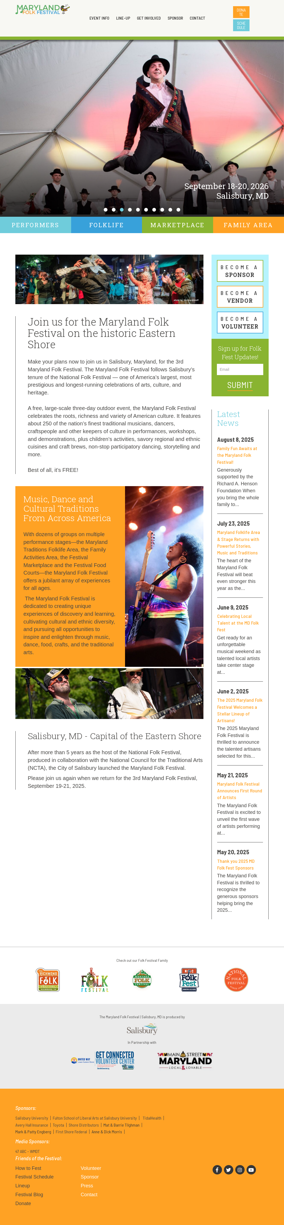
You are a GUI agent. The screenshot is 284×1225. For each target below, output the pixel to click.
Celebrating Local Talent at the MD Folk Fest (238, 622)
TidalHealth (152, 1117)
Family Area (248, 225)
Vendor (240, 296)
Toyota (58, 1124)
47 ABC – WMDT (27, 1151)
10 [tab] (178, 210)
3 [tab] (121, 210)
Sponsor (175, 18)
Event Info (99, 18)
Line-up (123, 18)
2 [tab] (113, 210)
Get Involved (149, 18)
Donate (241, 12)
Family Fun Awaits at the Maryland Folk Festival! (237, 455)
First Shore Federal (71, 1131)
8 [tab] (162, 210)
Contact (197, 18)
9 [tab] (170, 210)
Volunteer (240, 322)
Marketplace (177, 225)
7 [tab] (154, 210)
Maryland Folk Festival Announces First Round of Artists (239, 790)
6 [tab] (146, 210)
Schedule (241, 25)
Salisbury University (31, 1117)
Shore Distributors (84, 1124)
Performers (35, 225)
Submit (240, 384)
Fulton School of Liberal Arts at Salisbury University (95, 1117)
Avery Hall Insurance (31, 1124)
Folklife (106, 225)
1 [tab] (105, 210)
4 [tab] (130, 210)
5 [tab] (138, 210)
